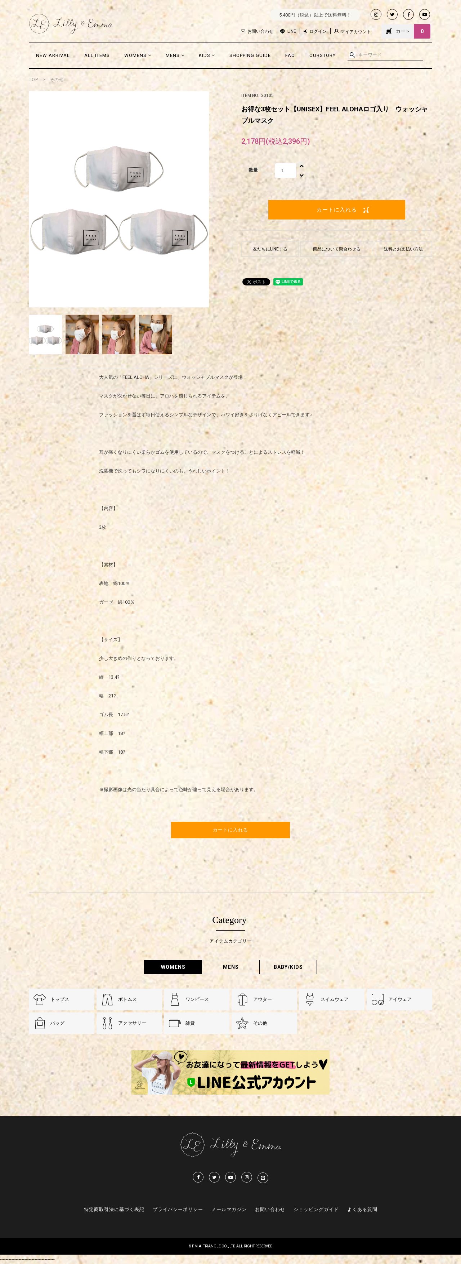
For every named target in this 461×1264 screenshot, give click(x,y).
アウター (262, 999)
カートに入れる (337, 210)
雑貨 (190, 1023)
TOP (33, 79)
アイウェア (400, 999)
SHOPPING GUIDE (250, 55)
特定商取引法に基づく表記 (114, 1209)
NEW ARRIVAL (53, 55)
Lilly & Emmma (70, 23)
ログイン (315, 31)
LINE (291, 31)
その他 (57, 79)
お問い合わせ (257, 31)
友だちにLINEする (270, 249)
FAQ (290, 55)
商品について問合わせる (337, 249)
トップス (59, 999)
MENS (175, 55)
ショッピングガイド (316, 1209)
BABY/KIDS (288, 967)
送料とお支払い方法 (403, 249)
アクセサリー (132, 1023)
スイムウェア (335, 999)
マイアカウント (352, 31)
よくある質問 (362, 1209)
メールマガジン (229, 1209)
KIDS (207, 55)
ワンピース (197, 999)
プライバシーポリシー (178, 1209)
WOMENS (137, 55)
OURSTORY (322, 55)
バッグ (57, 1023)
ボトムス (127, 999)
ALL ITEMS (97, 55)
